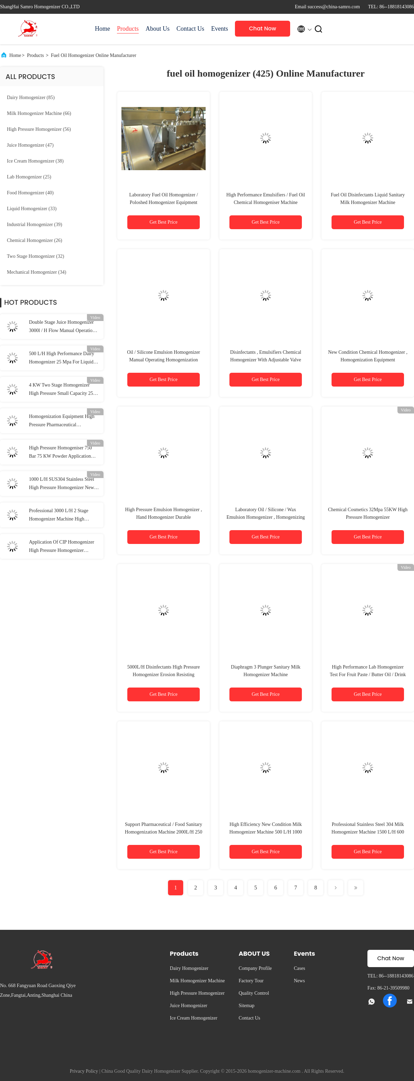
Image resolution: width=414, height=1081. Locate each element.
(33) (32, 208)
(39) (34, 224)
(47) (30, 145)
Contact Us (191, 28)
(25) (29, 176)
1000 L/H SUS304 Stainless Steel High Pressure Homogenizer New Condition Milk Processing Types (61, 484)
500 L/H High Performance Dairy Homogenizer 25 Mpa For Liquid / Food (62, 358)
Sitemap (247, 1005)
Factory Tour (251, 980)
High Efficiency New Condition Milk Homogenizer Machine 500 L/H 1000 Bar (265, 832)
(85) (31, 97)
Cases (299, 968)
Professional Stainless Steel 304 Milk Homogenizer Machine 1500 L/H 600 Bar (368, 832)
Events (219, 28)
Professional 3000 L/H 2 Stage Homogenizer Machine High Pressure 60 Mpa (58, 515)
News (299, 980)
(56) (39, 129)
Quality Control (254, 993)
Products (128, 28)
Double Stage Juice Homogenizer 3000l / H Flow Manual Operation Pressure (62, 327)
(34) (36, 272)
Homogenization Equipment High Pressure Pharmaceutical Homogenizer (62, 421)
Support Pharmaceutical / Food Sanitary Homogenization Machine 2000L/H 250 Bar (163, 832)
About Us (158, 28)
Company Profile (255, 968)
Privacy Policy (84, 1071)
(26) (34, 240)
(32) (35, 256)
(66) (39, 113)
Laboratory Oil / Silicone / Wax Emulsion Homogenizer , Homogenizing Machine (265, 517)
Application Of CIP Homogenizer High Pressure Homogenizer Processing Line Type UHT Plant (61, 547)
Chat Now (262, 28)
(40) (30, 192)
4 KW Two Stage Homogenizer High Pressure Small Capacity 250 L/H (62, 390)
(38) (35, 161)
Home (102, 28)
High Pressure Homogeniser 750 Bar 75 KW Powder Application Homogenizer (60, 452)
